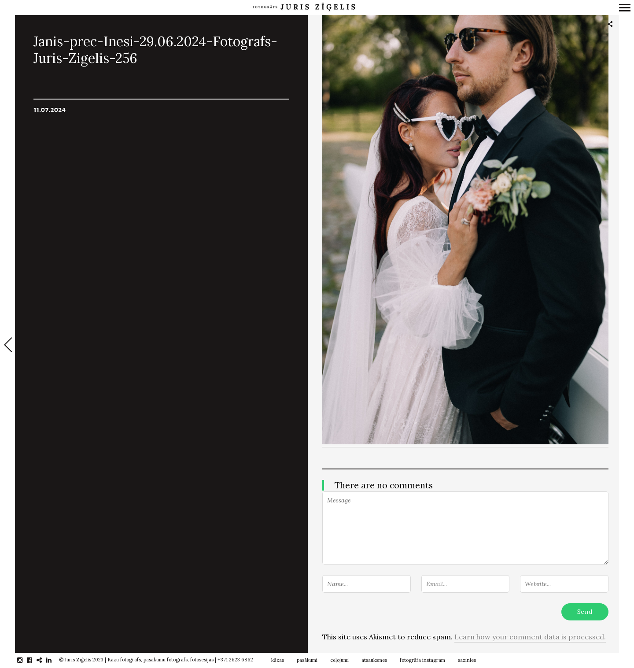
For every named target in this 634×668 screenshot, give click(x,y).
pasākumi (307, 660)
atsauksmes (374, 660)
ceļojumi (339, 660)
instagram (24, 660)
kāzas (277, 660)
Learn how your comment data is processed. (530, 636)
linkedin (53, 660)
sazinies (467, 660)
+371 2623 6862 (235, 660)
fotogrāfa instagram (422, 660)
